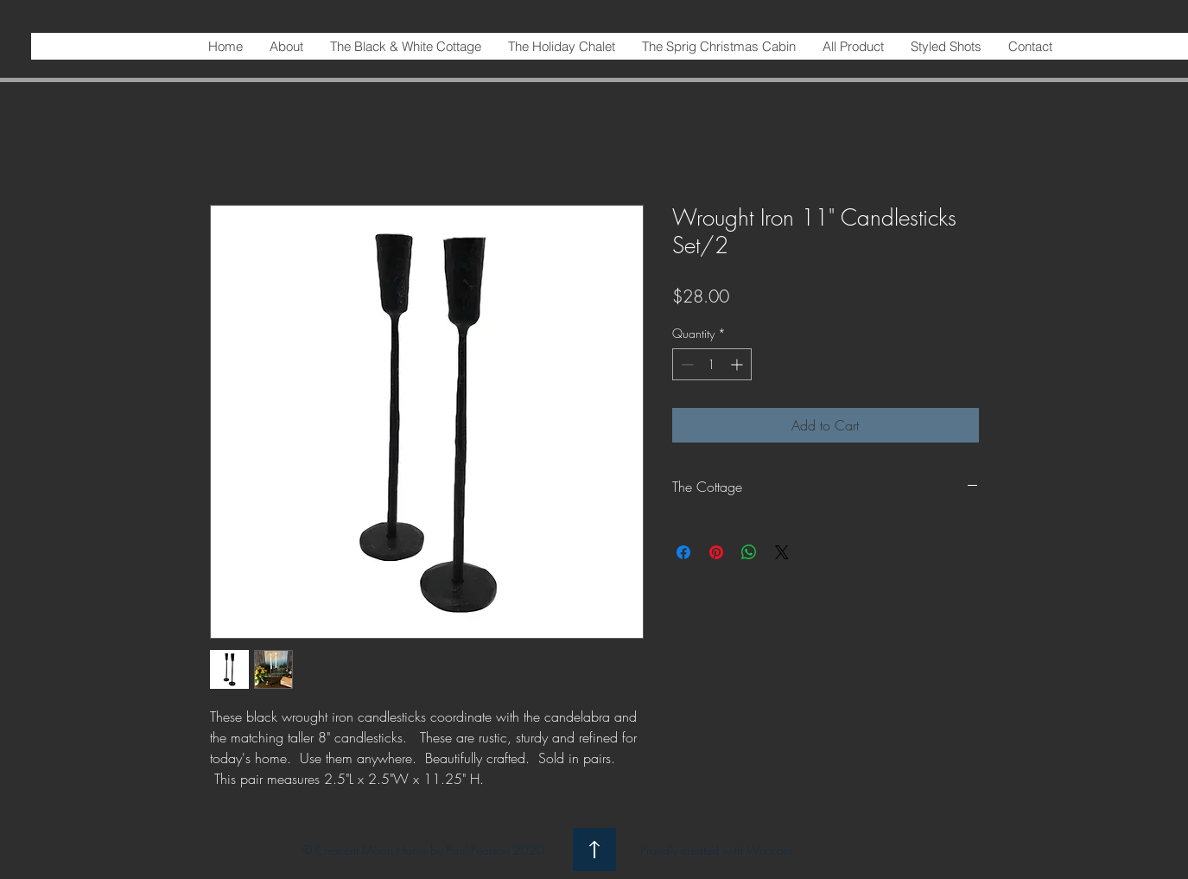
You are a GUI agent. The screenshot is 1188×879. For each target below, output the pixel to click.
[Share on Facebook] (683, 552)
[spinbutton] (711, 364)
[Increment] (738, 364)
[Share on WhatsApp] (749, 552)
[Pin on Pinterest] (716, 552)
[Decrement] (685, 364)
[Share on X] (782, 552)
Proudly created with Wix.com (716, 850)
